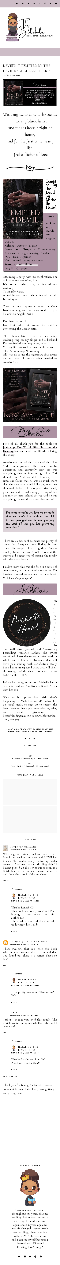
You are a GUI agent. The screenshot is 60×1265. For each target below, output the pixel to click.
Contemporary (24, 729)
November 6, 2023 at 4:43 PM (24, 1015)
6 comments (30, 746)
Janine (14, 1012)
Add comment (10, 1077)
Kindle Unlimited (27, 264)
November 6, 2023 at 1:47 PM (23, 850)
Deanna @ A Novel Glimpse (28, 941)
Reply (6, 881)
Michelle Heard (43, 731)
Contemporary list (43, 729)
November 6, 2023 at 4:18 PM (25, 901)
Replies (18, 889)
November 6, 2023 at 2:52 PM (24, 945)
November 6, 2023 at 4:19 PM (25, 985)
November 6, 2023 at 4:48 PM (25, 1053)
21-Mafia (11, 729)
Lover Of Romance (23, 847)
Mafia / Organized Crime (21, 731)
